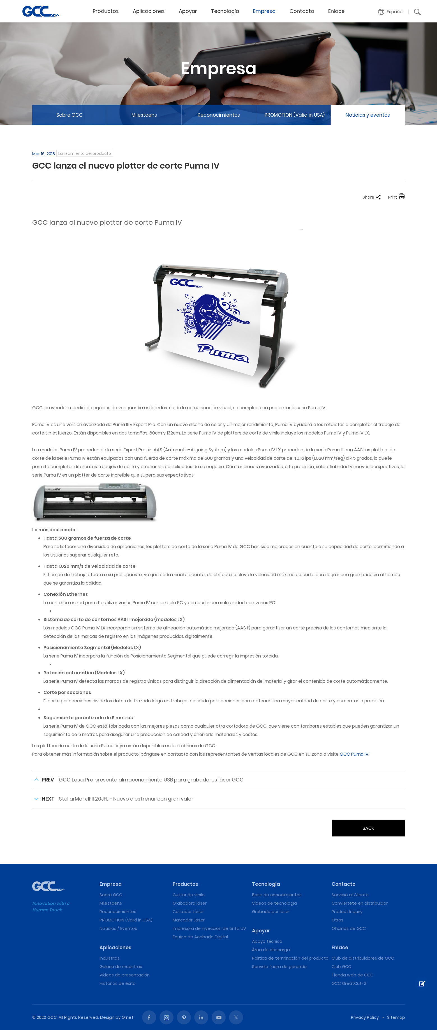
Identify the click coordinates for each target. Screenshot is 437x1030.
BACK (368, 828)
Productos (106, 11)
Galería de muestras (121, 966)
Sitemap (396, 1017)
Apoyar (188, 11)
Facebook (149, 1017)
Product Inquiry (347, 911)
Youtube (219, 1017)
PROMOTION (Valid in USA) (295, 115)
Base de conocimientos (277, 895)
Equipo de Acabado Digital (200, 937)
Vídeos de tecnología (274, 903)
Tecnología (225, 11)
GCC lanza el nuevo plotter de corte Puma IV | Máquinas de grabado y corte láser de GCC (40, 11)
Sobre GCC (69, 115)
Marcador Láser (189, 920)
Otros (337, 920)
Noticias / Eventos (118, 928)
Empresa (264, 11)
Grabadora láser (190, 903)
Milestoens (144, 115)
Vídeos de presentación (125, 975)
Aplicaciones (149, 11)
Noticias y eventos (368, 115)
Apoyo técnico (267, 941)
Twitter (236, 1017)
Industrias (110, 958)
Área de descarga (271, 950)
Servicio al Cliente (350, 895)
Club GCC (341, 966)
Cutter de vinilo (189, 895)
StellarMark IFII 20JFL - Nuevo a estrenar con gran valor (126, 798)
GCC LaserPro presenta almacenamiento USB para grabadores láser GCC (151, 779)
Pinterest (184, 1017)
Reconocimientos (219, 115)
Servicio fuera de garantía (279, 966)
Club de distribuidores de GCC (363, 958)
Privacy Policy (365, 1017)
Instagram (166, 1017)
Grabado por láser (271, 911)
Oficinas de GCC (349, 928)
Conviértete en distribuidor (360, 903)
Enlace (336, 11)
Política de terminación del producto (290, 958)
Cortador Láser (188, 911)
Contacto (302, 11)
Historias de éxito (118, 983)
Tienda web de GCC (352, 975)
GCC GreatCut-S (349, 983)
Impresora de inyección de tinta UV (209, 928)
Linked (201, 1017)
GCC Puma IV (354, 754)
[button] (391, 11)
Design (107, 1017)
